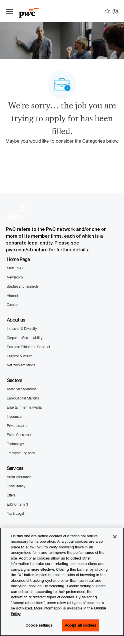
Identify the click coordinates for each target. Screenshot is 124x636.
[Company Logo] (34, 11)
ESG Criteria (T (18, 504)
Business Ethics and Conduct (28, 347)
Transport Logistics (21, 453)
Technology (15, 444)
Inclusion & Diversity (22, 328)
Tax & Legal (15, 513)
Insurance (14, 416)
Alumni (12, 295)
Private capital (17, 425)
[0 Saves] (111, 11)
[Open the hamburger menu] (9, 11)
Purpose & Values (19, 356)
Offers (11, 495)
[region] (62, 582)
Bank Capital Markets (23, 398)
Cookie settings (38, 625)
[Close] (115, 536)
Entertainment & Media (24, 407)
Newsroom (15, 277)
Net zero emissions (21, 365)
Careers (12, 304)
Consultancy (16, 486)
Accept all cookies (80, 625)
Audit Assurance (19, 477)
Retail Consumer (19, 435)
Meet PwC (15, 268)
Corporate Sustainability (25, 338)
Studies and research (22, 286)
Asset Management (21, 389)
